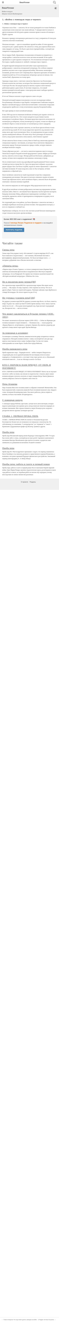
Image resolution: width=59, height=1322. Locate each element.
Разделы (33, 482)
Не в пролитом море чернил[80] (19, 282)
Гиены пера (8, 249)
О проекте (24, 482)
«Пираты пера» (10, 266)
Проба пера (8, 432)
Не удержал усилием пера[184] (18, 298)
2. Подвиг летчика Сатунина (46, 1319)
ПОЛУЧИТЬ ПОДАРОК (14, 230)
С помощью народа (12, 400)
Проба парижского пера (14, 349)
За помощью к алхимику (15, 333)
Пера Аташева (9, 384)
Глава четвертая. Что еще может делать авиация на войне (20, 1319)
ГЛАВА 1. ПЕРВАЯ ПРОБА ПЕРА (20, 416)
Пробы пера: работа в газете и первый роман (26, 464)
